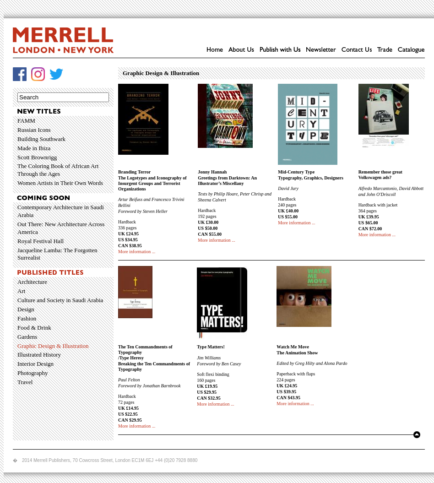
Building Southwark (41, 139)
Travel (25, 382)
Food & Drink (34, 327)
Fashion (26, 318)
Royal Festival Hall (40, 241)
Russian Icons (34, 129)
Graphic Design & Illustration (53, 345)
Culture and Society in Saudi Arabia (60, 300)
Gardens (27, 336)
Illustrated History (39, 354)
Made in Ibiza (33, 148)
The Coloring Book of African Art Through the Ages (57, 170)
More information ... (136, 251)
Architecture (32, 281)
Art (21, 291)
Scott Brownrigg (37, 157)
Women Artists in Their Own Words (60, 182)
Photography (32, 372)
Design (25, 309)
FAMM (26, 120)
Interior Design (35, 363)
